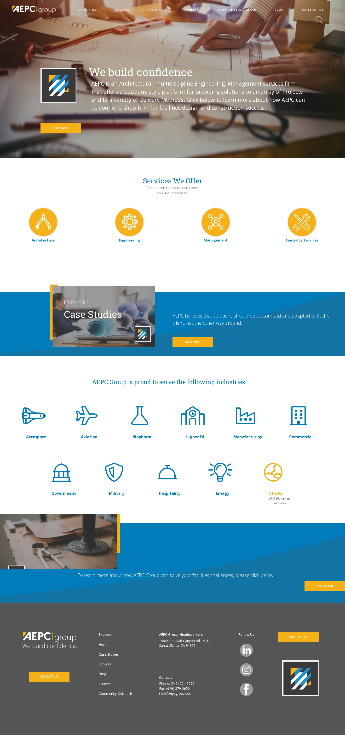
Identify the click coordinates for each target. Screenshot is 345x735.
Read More (192, 342)
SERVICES (122, 10)
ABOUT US (87, 10)
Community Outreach (115, 693)
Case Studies (109, 654)
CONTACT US (313, 10)
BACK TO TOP (298, 637)
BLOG (279, 10)
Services (105, 664)
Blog (102, 674)
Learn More (61, 128)
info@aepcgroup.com (175, 693)
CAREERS (192, 10)
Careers (105, 683)
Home (103, 644)
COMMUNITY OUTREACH (237, 10)
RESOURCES (157, 10)
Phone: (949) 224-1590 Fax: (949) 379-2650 (176, 686)
